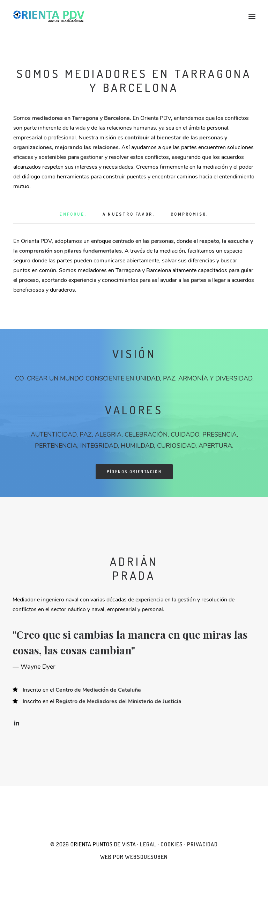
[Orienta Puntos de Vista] (49, 16)
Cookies (172, 844)
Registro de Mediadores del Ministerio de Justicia (118, 701)
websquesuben (146, 856)
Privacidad (202, 844)
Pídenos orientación (134, 471)
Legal (148, 844)
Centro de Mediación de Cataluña (98, 690)
